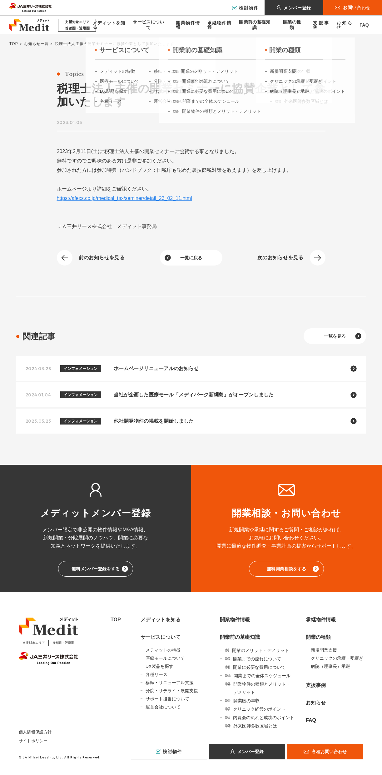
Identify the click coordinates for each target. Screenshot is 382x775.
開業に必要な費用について (259, 667)
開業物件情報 (188, 25)
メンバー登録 (297, 7)
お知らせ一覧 (36, 44)
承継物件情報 (219, 25)
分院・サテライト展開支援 (172, 690)
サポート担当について (167, 698)
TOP (13, 44)
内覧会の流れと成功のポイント (263, 717)
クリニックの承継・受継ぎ (337, 658)
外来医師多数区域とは (255, 725)
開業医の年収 (246, 700)
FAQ (364, 24)
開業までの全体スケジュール (262, 675)
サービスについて (148, 24)
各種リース (156, 674)
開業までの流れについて (257, 658)
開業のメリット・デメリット (260, 650)
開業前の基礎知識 (254, 24)
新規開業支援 (324, 650)
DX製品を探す (159, 666)
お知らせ (344, 25)
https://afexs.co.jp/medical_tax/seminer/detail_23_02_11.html (124, 198)
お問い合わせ (356, 7)
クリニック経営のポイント (259, 709)
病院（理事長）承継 (330, 666)
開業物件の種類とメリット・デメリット (261, 688)
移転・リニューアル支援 (170, 682)
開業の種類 (292, 24)
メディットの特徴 (163, 650)
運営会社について (163, 706)
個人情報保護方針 (35, 732)
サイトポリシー (33, 740)
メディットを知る (109, 25)
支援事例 (321, 25)
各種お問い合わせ (329, 751)
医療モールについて (165, 658)
